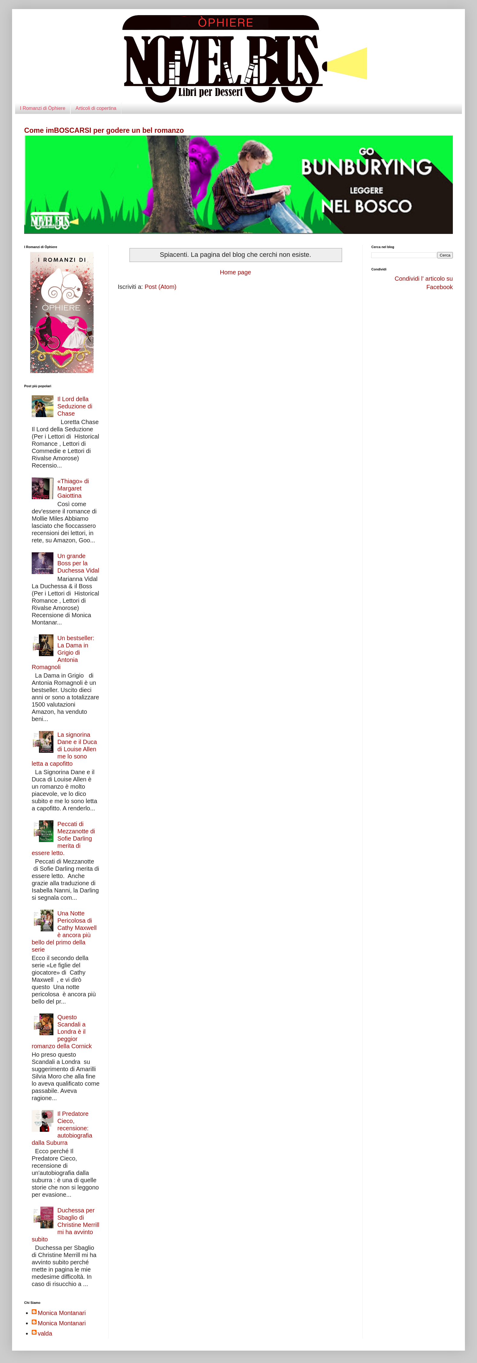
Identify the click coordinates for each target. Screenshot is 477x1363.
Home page (235, 272)
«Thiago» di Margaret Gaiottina (73, 488)
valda (45, 1333)
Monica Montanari (62, 1313)
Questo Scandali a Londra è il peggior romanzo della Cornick (62, 1031)
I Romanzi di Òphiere (42, 108)
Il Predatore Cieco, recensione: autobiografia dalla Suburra (62, 1128)
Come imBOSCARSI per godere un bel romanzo (104, 130)
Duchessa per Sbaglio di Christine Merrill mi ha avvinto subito (65, 1225)
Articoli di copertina (95, 108)
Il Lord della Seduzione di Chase (74, 406)
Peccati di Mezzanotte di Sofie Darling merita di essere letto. (63, 838)
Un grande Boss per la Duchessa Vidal (78, 563)
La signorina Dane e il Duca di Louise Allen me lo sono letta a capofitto (64, 749)
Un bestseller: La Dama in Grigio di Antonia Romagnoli (63, 652)
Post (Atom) (161, 286)
